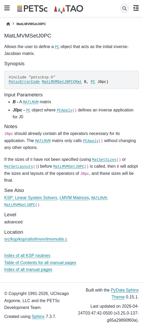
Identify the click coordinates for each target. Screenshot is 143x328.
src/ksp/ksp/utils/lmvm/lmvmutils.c (35, 239)
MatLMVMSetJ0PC (57, 82)
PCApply (64, 110)
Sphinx (38, 316)
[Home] (8, 24)
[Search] (124, 8)
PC (57, 47)
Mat (78, 82)
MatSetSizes (104, 160)
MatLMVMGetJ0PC (19, 205)
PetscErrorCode (24, 82)
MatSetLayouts (18, 167)
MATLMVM (31, 102)
